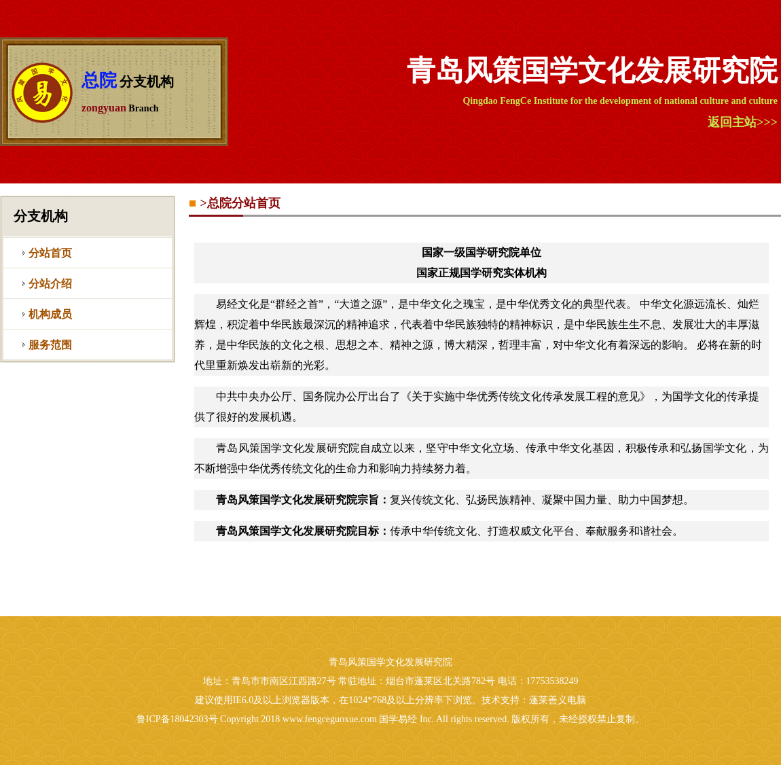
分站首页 (50, 253)
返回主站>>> (743, 122)
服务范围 (50, 345)
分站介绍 (50, 283)
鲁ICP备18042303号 (177, 719)
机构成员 (50, 314)
